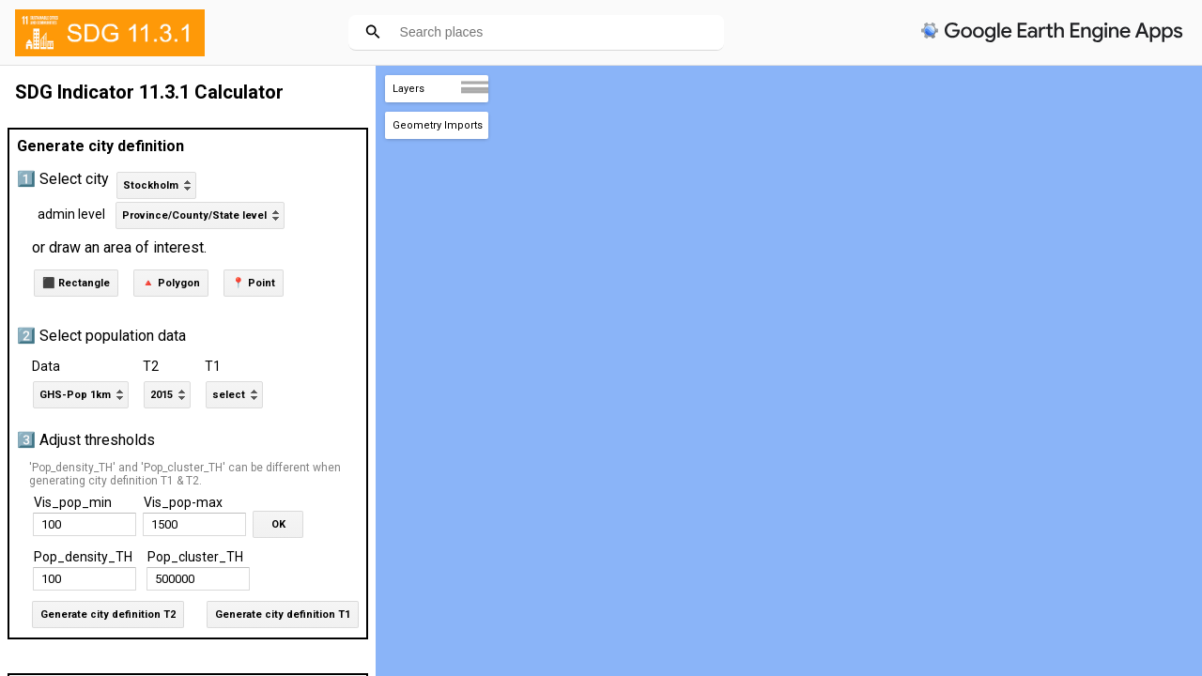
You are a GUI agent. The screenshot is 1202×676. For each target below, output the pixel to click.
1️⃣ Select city (63, 179)
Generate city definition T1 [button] (282, 614)
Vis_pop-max (183, 502)
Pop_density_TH (83, 556)
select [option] (228, 395)
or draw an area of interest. (119, 247)
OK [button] (278, 524)
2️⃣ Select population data (101, 336)
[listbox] (156, 185)
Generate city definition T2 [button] (108, 614)
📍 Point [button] (253, 283)
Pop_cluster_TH (195, 556)
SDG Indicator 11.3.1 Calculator (149, 92)
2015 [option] (161, 395)
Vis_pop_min (73, 502)
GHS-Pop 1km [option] (75, 395)
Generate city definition (100, 146)
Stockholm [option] (150, 185)
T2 (151, 366)
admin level (71, 214)
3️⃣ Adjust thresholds (86, 440)
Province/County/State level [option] (194, 215)
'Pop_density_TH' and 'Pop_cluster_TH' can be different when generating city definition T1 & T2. (185, 474)
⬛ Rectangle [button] (76, 283)
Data (46, 366)
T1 (213, 366)
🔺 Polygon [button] (171, 283)
